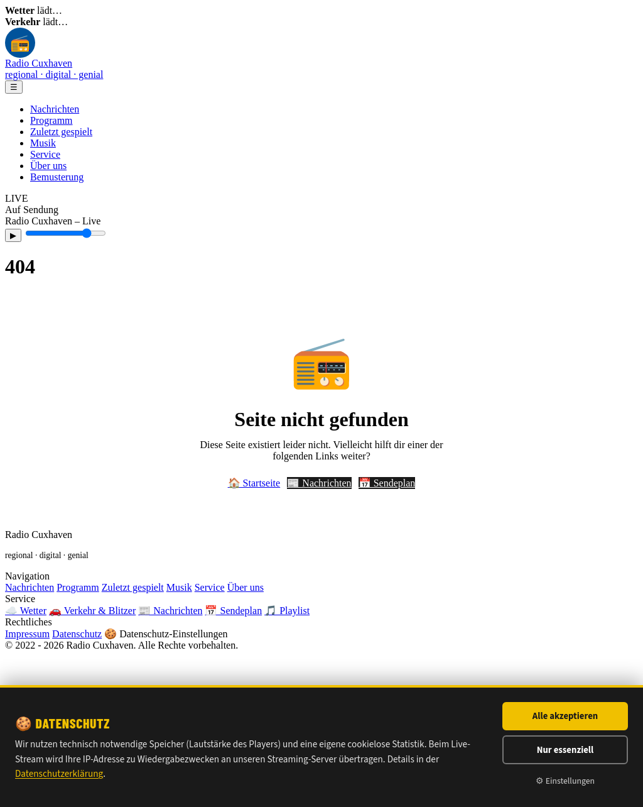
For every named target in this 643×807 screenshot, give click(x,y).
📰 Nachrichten (319, 483)
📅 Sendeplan (387, 483)
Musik (43, 143)
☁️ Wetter (25, 610)
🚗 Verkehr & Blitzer (92, 610)
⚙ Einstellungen (565, 781)
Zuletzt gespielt (61, 131)
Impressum (27, 634)
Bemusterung (57, 177)
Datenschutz (77, 634)
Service (45, 154)
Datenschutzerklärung (59, 774)
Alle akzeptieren (565, 716)
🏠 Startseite (254, 483)
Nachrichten (54, 109)
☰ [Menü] (14, 87)
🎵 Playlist (287, 610)
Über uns (48, 165)
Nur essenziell (565, 750)
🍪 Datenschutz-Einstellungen (165, 634)
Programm (51, 120)
